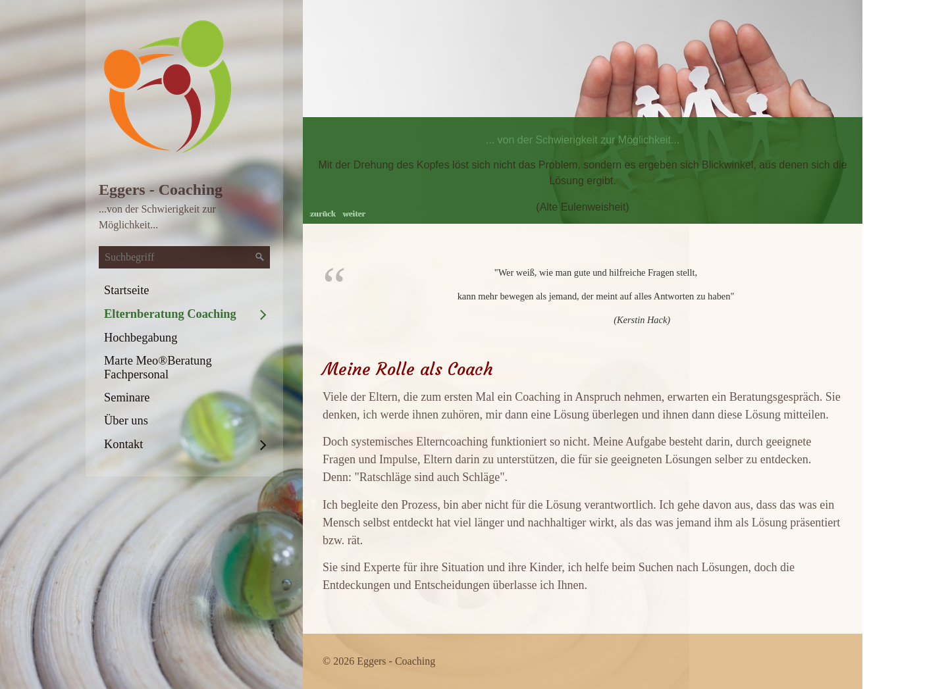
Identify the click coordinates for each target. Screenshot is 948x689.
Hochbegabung (140, 337)
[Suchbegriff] (184, 257)
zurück (322, 213)
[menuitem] (184, 290)
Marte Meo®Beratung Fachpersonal (158, 367)
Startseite (126, 290)
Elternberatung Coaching (170, 313)
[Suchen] (260, 257)
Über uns (126, 420)
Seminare (126, 397)
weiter (353, 213)
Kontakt (123, 444)
